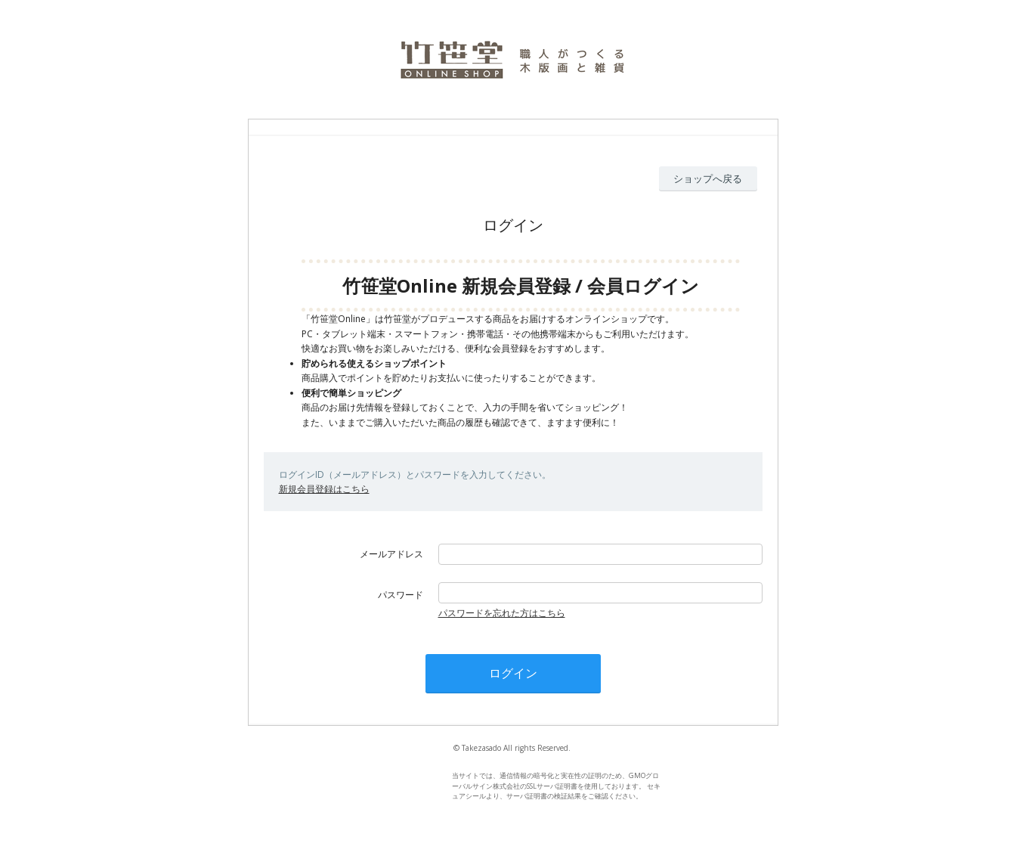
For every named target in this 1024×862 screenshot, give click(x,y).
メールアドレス (391, 553)
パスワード (400, 594)
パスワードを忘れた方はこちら (501, 612)
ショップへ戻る (707, 178)
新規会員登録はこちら (324, 488)
